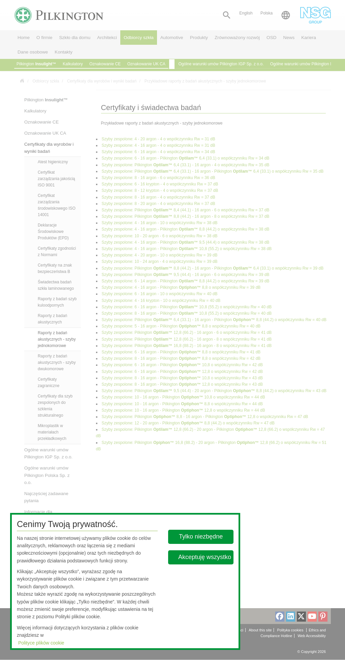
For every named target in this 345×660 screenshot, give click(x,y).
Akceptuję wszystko (204, 557)
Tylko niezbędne (201, 536)
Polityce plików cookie (41, 643)
